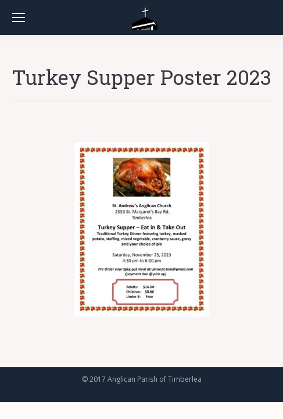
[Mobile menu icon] (19, 17)
